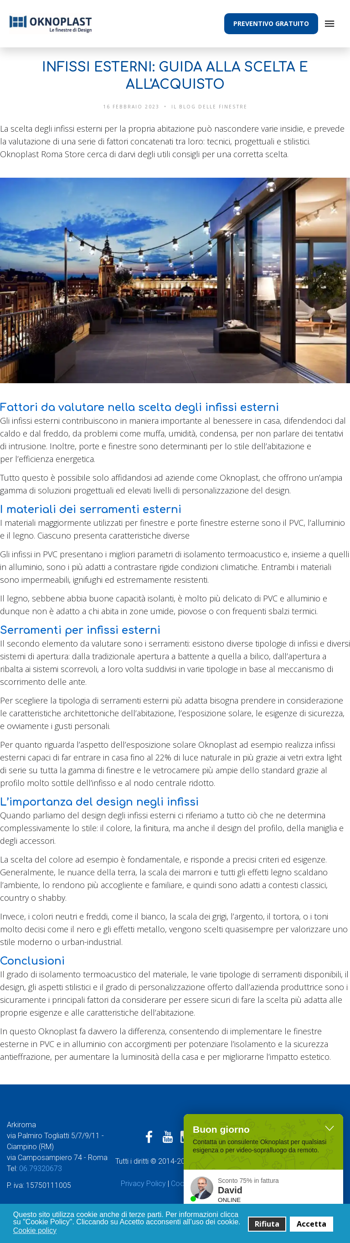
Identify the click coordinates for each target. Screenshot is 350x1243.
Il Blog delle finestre (209, 106)
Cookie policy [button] (35, 1230)
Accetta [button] (311, 1224)
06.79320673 (41, 1168)
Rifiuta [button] (267, 1224)
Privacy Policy (143, 1183)
